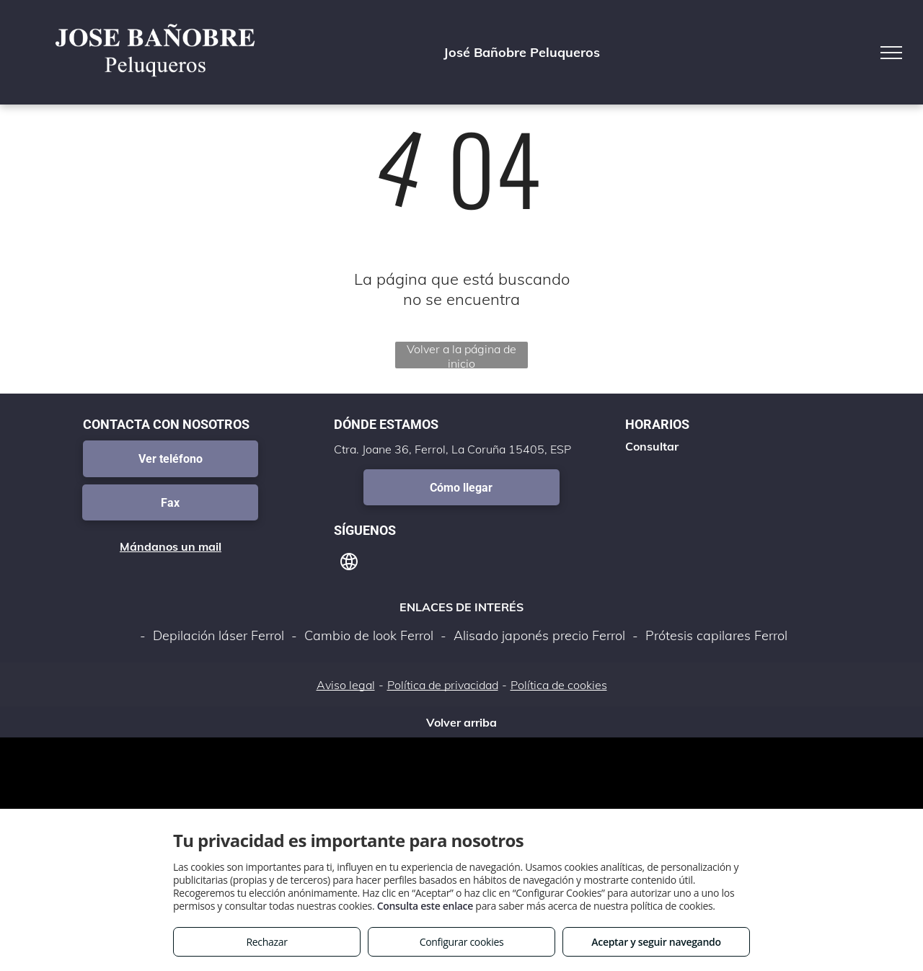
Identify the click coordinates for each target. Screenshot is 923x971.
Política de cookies (559, 685)
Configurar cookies (462, 942)
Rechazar (266, 942)
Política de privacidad (442, 685)
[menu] (891, 52)
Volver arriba (461, 722)
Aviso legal (346, 685)
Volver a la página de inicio (461, 355)
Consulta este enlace (425, 906)
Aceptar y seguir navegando (655, 942)
